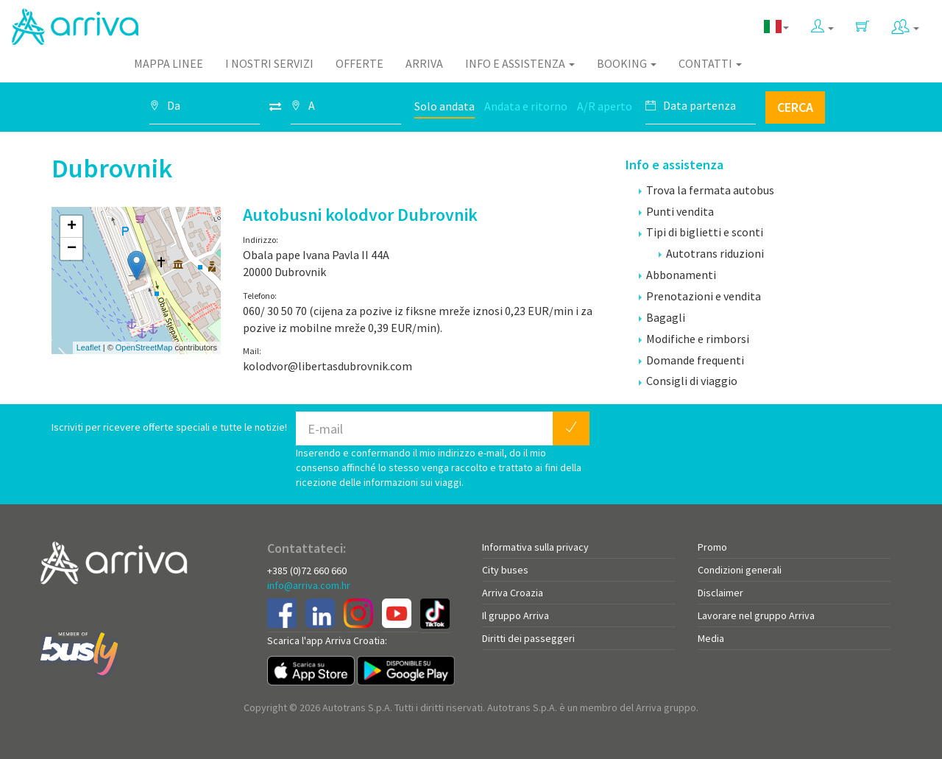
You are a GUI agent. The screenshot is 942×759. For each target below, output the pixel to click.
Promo (712, 547)
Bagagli (662, 317)
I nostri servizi (269, 63)
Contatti (710, 63)
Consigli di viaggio (688, 380)
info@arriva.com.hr (308, 585)
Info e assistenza (520, 63)
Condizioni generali (740, 569)
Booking (626, 63)
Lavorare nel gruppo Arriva (756, 615)
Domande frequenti (691, 360)
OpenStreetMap (144, 347)
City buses (505, 569)
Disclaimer (720, 592)
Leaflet (89, 347)
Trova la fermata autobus (706, 190)
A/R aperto (604, 106)
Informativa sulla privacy (535, 547)
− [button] (72, 249)
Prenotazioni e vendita (700, 296)
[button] (822, 23)
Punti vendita (676, 211)
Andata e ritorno (525, 106)
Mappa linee (168, 63)
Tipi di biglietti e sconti (701, 232)
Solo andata (444, 106)
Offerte (359, 63)
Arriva (424, 63)
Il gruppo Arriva (515, 615)
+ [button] (72, 227)
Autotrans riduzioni (711, 253)
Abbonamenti (677, 274)
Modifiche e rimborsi (694, 338)
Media (711, 638)
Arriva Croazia (512, 592)
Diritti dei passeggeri (528, 638)
